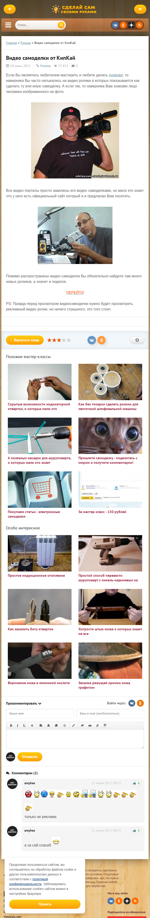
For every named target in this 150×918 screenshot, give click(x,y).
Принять (45, 904)
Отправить (30, 756)
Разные (45, 66)
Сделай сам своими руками (75, 9)
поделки (116, 75)
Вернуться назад (25, 340)
